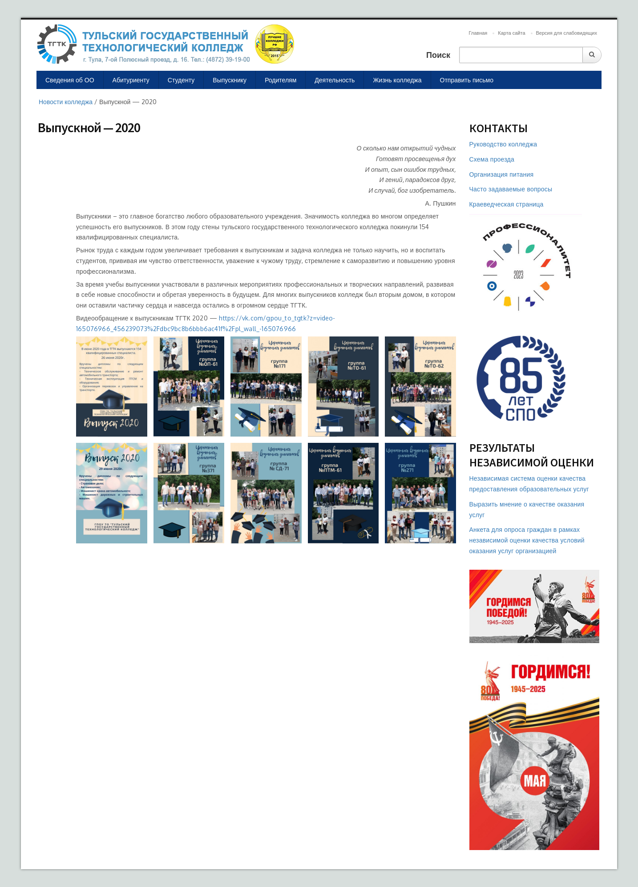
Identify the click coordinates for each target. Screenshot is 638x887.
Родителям (280, 80)
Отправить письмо (467, 80)
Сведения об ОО (69, 80)
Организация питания (501, 174)
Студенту (181, 80)
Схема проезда (491, 159)
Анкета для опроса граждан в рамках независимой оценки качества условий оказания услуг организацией (527, 540)
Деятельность (335, 80)
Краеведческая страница (506, 204)
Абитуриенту (131, 80)
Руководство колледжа (503, 144)
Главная (477, 33)
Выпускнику (229, 80)
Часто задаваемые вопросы (511, 189)
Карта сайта (511, 33)
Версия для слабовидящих (566, 33)
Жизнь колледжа (397, 80)
